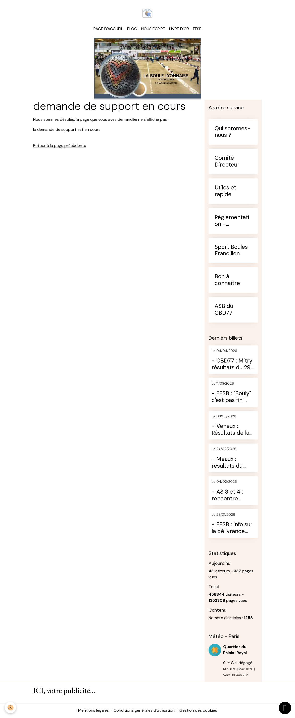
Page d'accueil (108, 29)
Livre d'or (179, 29)
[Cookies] (10, 707)
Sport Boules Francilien (231, 251)
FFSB (197, 29)
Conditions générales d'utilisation (144, 710)
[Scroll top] (285, 708)
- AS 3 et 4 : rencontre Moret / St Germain (227, 495)
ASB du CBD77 (224, 310)
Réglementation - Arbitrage (232, 221)
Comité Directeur (227, 162)
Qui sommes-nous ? (233, 132)
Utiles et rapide (225, 191)
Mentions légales (93, 710)
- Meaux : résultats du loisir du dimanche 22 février (228, 463)
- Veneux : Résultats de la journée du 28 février (230, 430)
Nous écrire (153, 29)
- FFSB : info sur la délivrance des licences (232, 528)
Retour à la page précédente (59, 146)
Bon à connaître (227, 280)
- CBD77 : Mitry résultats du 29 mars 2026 (232, 365)
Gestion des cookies (198, 710)
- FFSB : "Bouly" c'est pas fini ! (231, 397)
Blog (132, 29)
